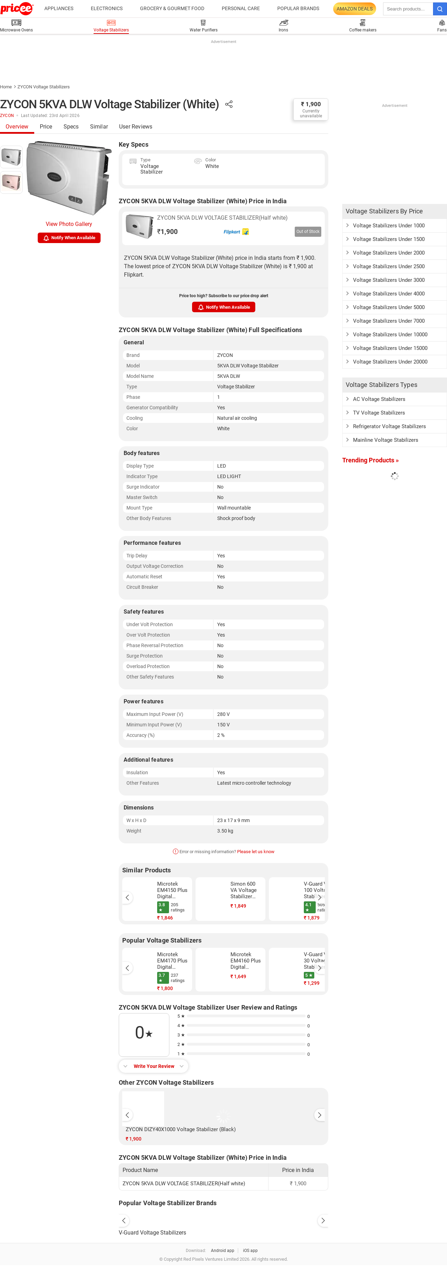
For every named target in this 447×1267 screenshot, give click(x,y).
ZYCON (7, 115)
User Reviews (135, 126)
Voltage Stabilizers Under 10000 (390, 334)
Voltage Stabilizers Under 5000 (389, 307)
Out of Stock (308, 231)
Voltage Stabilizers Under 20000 (390, 362)
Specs (71, 126)
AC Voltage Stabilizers (379, 399)
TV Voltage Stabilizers (379, 413)
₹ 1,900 (311, 104)
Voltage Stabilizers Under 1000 (389, 225)
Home (6, 86)
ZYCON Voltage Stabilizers (43, 86)
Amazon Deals (355, 9)
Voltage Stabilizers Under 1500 (389, 239)
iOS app (250, 1250)
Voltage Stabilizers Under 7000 (389, 321)
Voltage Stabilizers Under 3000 (389, 280)
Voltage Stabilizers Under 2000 (389, 253)
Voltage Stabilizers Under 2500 (389, 266)
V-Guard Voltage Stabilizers (152, 1232)
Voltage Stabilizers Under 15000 (390, 348)
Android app (222, 1250)
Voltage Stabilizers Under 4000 (389, 294)
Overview (17, 126)
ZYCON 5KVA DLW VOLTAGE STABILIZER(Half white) (222, 217)
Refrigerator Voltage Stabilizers (389, 426)
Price (46, 126)
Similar (99, 126)
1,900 (167, 232)
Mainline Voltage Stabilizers (385, 440)
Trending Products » (370, 460)
